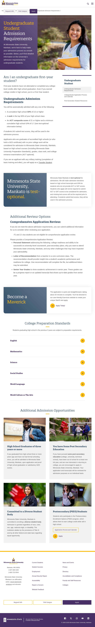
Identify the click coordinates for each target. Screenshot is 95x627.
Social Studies (16, 373)
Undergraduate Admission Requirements (72, 89)
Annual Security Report (39, 576)
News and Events (68, 562)
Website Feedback (38, 589)
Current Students (37, 562)
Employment (36, 571)
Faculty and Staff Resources (72, 580)
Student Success (37, 567)
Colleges (65, 585)
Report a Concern (37, 585)
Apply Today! (60, 306)
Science (13, 362)
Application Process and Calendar (66, 530)
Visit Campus (22, 11)
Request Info (9, 11)
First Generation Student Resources (75, 101)
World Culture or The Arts (21, 395)
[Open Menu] (92, 3)
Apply (33, 11)
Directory (65, 571)
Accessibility (36, 580)
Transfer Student (45, 162)
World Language (17, 384)
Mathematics (16, 351)
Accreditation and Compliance (72, 576)
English (13, 341)
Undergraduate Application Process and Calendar (75, 95)
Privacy (65, 567)
